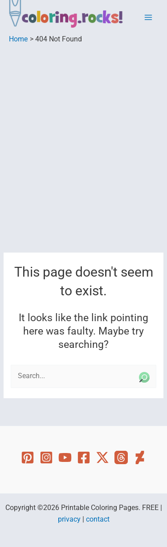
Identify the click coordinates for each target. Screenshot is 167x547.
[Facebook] (83, 457)
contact (98, 519)
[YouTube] (65, 457)
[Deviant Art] (140, 457)
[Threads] (121, 457)
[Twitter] (102, 457)
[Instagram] (46, 457)
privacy (69, 519)
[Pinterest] (27, 457)
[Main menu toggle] (148, 17)
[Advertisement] (83, 132)
